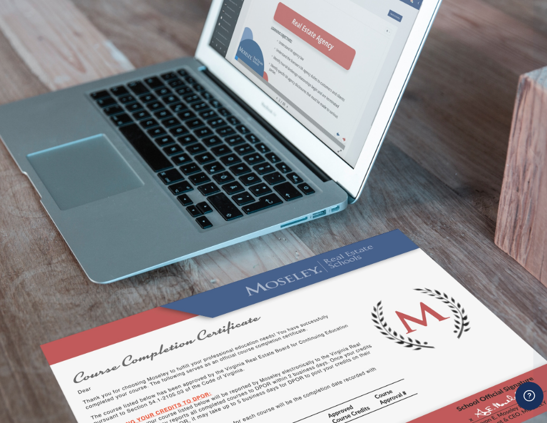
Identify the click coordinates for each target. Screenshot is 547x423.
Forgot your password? (493, 319)
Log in (428, 352)
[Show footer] (529, 396)
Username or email (357, 212)
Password (337, 267)
